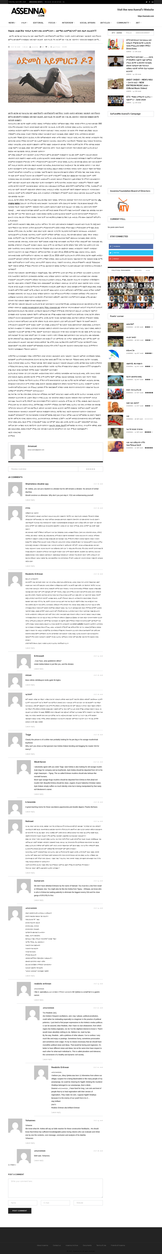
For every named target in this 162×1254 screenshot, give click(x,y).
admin (128, 51)
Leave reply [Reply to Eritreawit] (38, 669)
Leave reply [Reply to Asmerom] (38, 900)
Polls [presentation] (129, 33)
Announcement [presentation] (143, 33)
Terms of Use (101, 1245)
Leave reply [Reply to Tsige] (30, 754)
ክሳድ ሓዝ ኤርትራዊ (133, 390)
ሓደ (127, 416)
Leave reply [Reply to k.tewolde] (30, 812)
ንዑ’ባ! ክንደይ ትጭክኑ (134, 429)
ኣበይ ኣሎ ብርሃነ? (132, 403)
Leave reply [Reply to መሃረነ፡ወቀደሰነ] (30, 976)
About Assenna (42, 1245)
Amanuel (32, 446)
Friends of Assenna (118, 1245)
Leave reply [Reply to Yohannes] (30, 1143)
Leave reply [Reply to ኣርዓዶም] (30, 727)
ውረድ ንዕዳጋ (131, 337)
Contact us (57, 1245)
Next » (13, 1165)
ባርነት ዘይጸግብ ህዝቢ (134, 377)
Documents (87, 1245)
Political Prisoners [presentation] (121, 270)
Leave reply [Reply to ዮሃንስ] (30, 566)
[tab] (117, 32)
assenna (35, 47)
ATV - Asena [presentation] (117, 33)
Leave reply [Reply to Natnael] (30, 873)
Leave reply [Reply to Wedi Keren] (38, 794)
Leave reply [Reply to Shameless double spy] (30, 500)
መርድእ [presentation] (148, 270)
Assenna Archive (72, 1245)
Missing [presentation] (138, 270)
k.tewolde (30, 802)
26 (43, 47)
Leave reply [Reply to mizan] (30, 685)
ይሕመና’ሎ (130, 350)
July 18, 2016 (16, 47)
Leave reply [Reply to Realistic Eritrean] (30, 648)
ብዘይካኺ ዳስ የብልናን (134, 363)
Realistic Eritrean (60, 1067)
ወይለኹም (130, 324)
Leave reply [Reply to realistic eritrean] (38, 1000)
